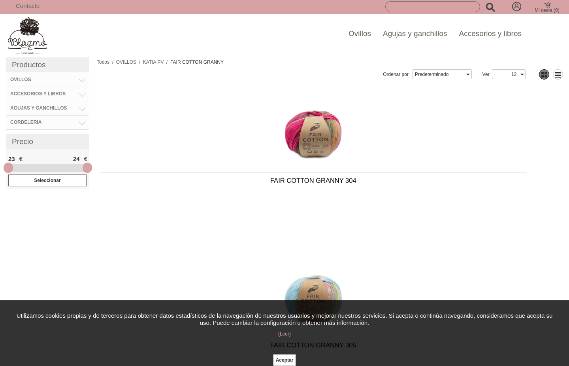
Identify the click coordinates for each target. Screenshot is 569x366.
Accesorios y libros (490, 33)
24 (76, 159)
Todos (103, 62)
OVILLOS (126, 62)
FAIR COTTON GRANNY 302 (380, 184)
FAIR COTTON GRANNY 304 (153, 184)
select (467, 74)
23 (11, 159)
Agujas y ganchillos (415, 33)
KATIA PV (153, 62)
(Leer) (284, 334)
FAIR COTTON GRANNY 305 (267, 184)
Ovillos (360, 33)
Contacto (28, 5)
